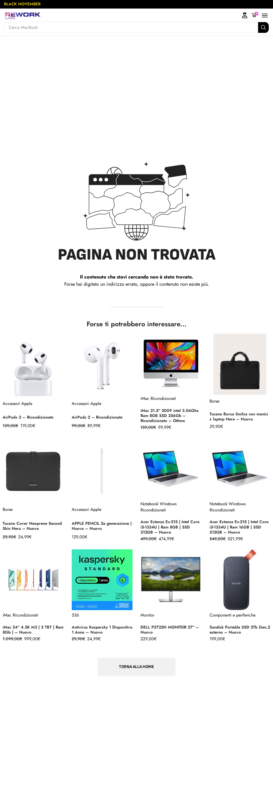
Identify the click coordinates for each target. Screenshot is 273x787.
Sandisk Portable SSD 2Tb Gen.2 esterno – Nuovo (235, 632)
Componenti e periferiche (232, 618)
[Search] (263, 27)
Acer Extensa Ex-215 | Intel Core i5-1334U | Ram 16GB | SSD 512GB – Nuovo (238, 529)
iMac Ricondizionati (158, 396)
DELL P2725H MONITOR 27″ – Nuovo (169, 632)
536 (75, 618)
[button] (255, 15)
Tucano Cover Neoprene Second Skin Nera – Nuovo (30, 528)
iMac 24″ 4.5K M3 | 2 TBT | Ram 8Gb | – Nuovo (30, 632)
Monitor (147, 618)
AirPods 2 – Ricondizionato (98, 418)
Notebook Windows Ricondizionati (158, 509)
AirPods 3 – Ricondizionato (29, 418)
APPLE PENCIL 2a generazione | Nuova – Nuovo (102, 528)
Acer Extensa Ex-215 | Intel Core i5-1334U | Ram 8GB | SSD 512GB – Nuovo (167, 529)
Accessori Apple (17, 403)
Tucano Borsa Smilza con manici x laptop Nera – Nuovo (239, 417)
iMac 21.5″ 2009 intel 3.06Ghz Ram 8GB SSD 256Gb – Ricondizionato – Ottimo (166, 415)
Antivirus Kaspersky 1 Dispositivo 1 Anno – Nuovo (99, 632)
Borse (214, 401)
